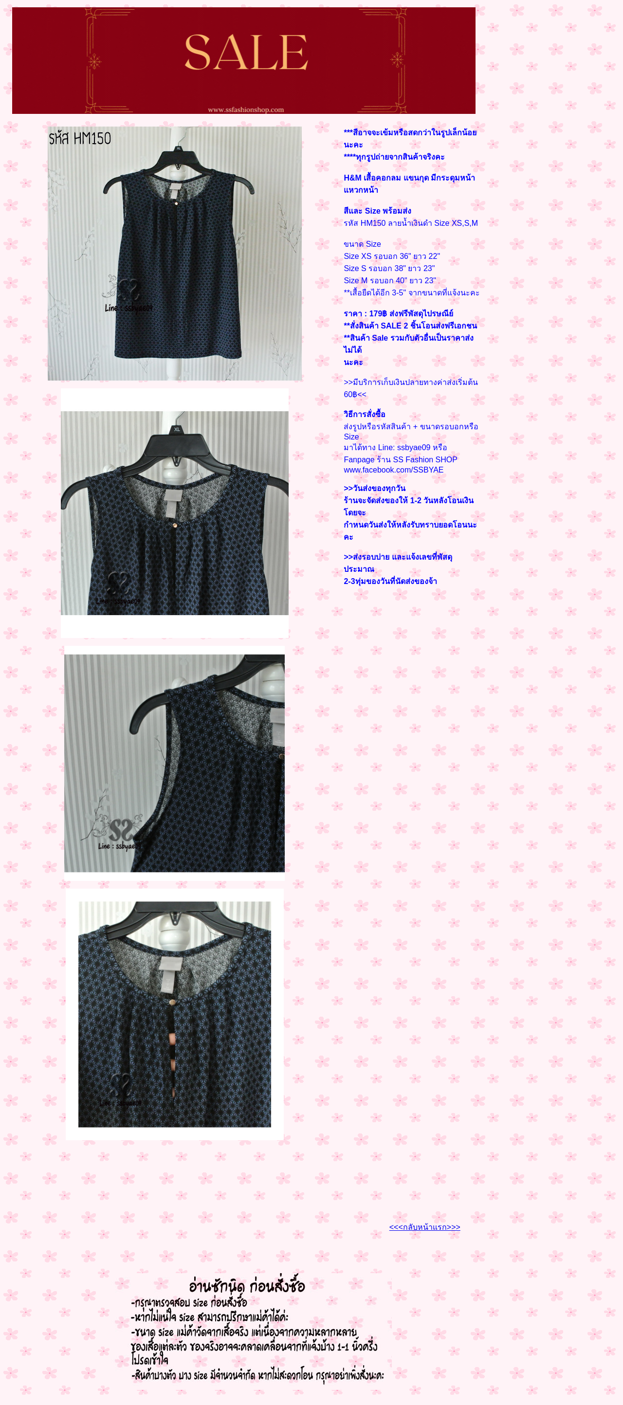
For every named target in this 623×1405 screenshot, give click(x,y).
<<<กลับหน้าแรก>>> (424, 1227)
